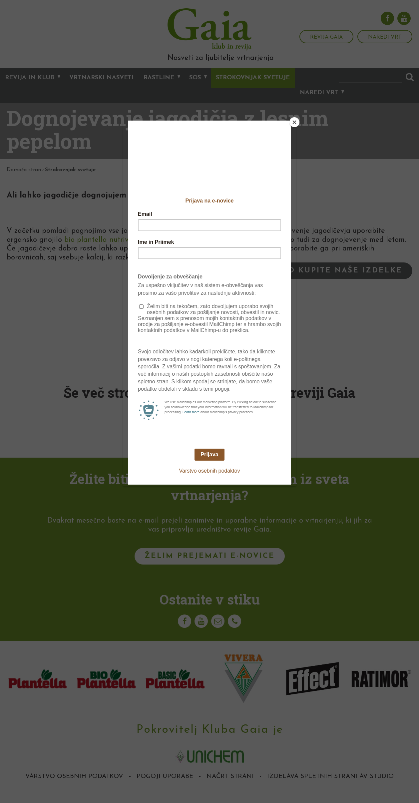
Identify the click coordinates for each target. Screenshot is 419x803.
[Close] (294, 122)
